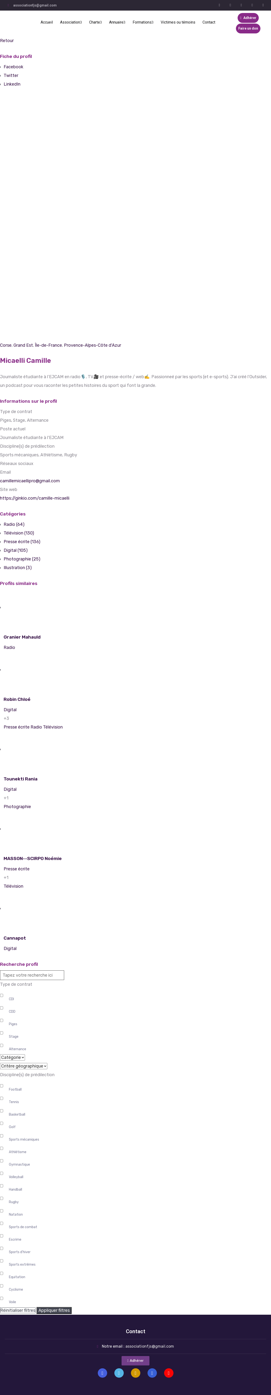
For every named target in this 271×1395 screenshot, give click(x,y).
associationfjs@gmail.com (35, 5)
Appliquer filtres (54, 1310)
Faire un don (248, 28)
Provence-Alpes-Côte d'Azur (92, 345)
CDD (12, 1012)
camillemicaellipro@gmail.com (30, 481)
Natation (16, 1215)
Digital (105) (16, 550)
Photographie (17, 806)
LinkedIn (12, 84)
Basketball (17, 1114)
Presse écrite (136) (22, 541)
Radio (9, 647)
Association (71, 22)
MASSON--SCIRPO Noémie (33, 858)
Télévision (53, 727)
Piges (13, 1024)
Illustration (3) (18, 567)
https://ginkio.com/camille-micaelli (34, 498)
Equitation (17, 1277)
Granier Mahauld (22, 637)
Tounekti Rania (20, 779)
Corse (6, 345)
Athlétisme (17, 1152)
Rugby (14, 1202)
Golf (12, 1127)
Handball (15, 1190)
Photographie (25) (22, 559)
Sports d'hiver (20, 1252)
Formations (143, 22)
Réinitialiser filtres (17, 1310)
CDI (11, 999)
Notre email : (138, 1346)
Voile (12, 1302)
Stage (13, 1037)
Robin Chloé (17, 699)
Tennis (14, 1102)
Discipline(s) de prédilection (27, 1074)
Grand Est (23, 345)
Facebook (13, 66)
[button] (135, 1360)
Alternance (17, 1049)
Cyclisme (16, 1290)
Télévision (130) (19, 533)
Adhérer (248, 18)
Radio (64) (14, 524)
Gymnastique (19, 1164)
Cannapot (15, 938)
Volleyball (16, 1177)
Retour (7, 40)
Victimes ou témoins (178, 22)
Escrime (15, 1240)
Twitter (11, 75)
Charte (95, 22)
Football (15, 1089)
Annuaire (117, 22)
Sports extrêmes (22, 1265)
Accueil (47, 22)
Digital (10, 709)
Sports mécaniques (24, 1139)
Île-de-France (48, 345)
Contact (209, 22)
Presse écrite (17, 727)
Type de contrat (16, 984)
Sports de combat (23, 1227)
